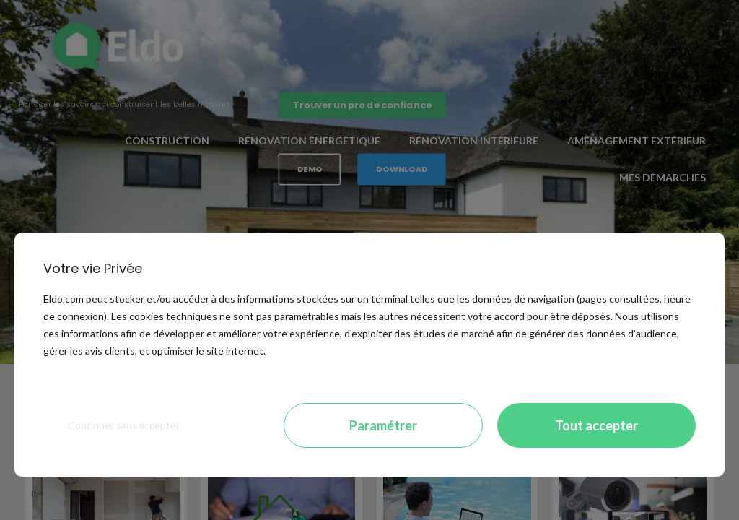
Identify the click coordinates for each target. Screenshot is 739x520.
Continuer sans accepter (124, 425)
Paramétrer (383, 425)
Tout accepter (596, 425)
